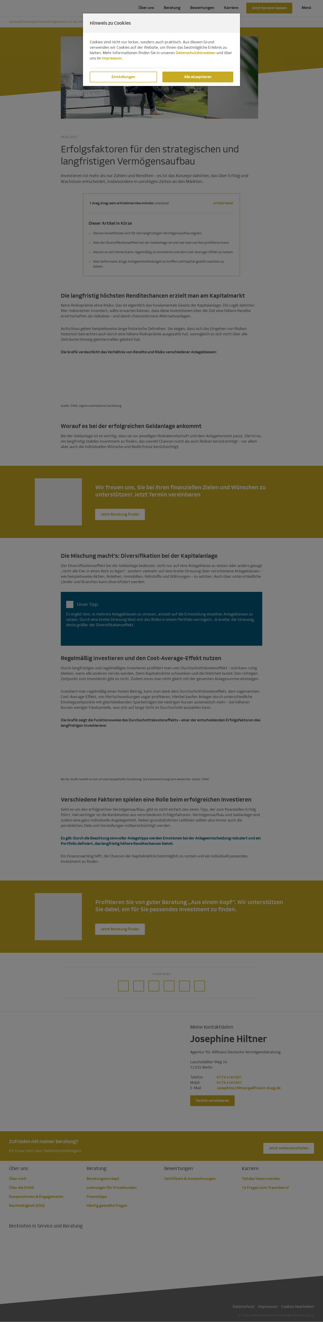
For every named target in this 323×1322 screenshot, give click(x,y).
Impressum (112, 58)
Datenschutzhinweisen (196, 52)
